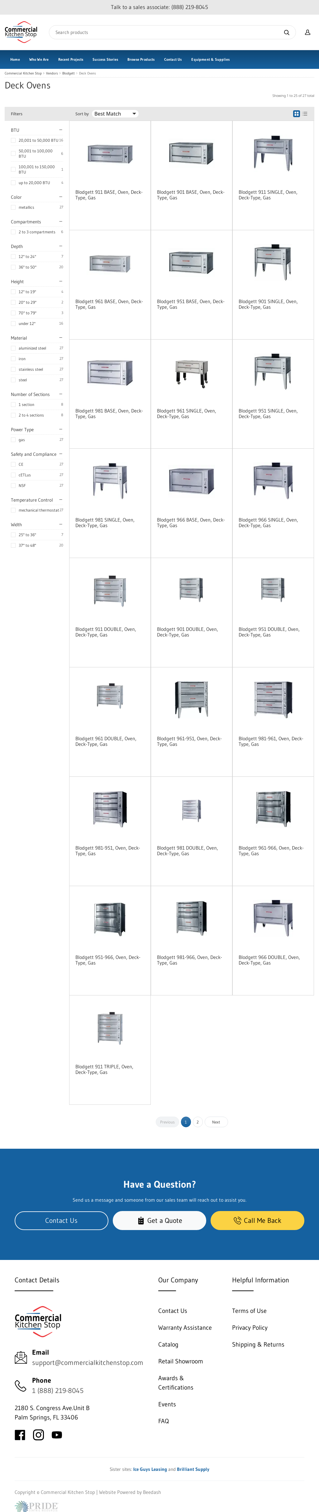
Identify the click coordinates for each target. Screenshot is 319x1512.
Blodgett (68, 73)
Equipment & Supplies (210, 59)
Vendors (52, 73)
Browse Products (141, 59)
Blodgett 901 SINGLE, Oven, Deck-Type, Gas (268, 304)
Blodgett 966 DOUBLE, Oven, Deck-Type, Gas (269, 960)
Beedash (152, 1492)
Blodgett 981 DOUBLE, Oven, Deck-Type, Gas (187, 850)
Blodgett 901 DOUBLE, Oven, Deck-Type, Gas (187, 631)
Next (216, 1121)
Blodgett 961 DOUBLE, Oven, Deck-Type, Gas (105, 741)
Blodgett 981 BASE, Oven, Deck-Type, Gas (109, 413)
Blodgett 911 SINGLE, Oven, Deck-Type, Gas (268, 194)
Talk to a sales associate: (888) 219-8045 (159, 7)
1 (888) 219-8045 (57, 1390)
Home (15, 59)
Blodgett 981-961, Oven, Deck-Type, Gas (271, 741)
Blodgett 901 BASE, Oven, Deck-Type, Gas (191, 194)
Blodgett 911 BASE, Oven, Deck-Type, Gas (109, 194)
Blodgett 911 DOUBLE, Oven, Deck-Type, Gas (105, 631)
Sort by (82, 114)
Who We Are (39, 59)
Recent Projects (70, 59)
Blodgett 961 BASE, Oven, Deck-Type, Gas (109, 304)
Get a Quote (159, 1220)
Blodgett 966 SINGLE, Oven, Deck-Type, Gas (268, 522)
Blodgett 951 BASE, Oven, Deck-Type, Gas (191, 304)
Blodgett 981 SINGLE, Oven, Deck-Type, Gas (105, 522)
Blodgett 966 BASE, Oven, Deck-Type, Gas (191, 522)
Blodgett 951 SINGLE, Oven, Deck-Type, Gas (268, 413)
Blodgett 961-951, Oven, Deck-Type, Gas (189, 741)
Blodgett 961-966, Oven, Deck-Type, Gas (271, 850)
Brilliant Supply (193, 1469)
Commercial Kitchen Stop (23, 73)
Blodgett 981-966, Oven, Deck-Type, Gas (189, 960)
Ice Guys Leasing (150, 1469)
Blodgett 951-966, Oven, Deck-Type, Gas (107, 960)
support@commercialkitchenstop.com (87, 1362)
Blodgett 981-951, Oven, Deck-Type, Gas (107, 850)
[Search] (172, 32)
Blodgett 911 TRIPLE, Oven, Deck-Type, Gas (104, 1069)
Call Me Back (257, 1220)
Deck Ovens (87, 73)
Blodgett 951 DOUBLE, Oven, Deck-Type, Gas (269, 631)
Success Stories (105, 59)
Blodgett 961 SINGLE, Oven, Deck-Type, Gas (186, 413)
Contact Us (173, 59)
